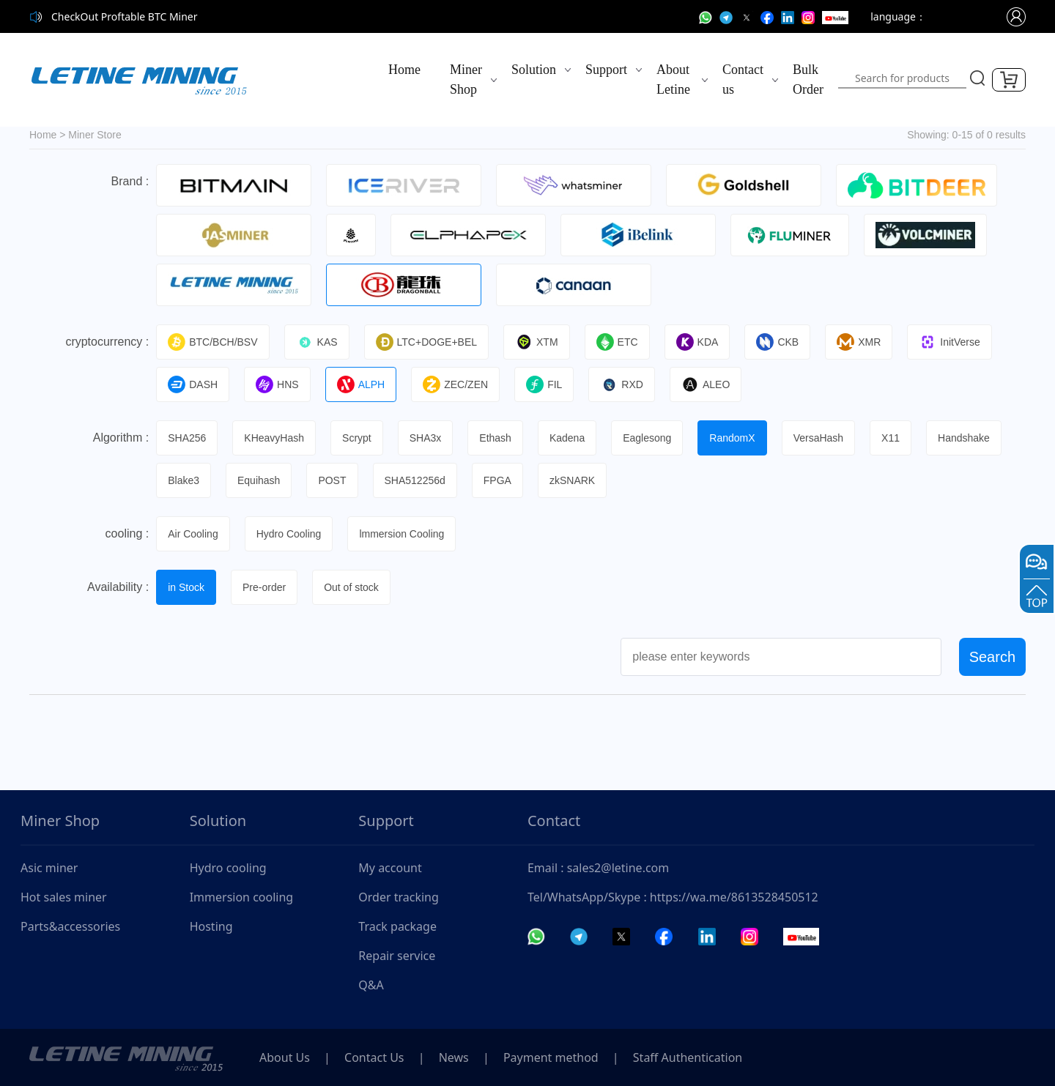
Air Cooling (193, 534)
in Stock (186, 587)
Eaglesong (647, 438)
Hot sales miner (64, 897)
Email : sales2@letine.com (598, 868)
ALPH (361, 384)
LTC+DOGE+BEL (426, 342)
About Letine (673, 79)
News (454, 1057)
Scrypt (356, 438)
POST (332, 480)
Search (992, 657)
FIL (544, 384)
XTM (536, 342)
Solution (533, 69)
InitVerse (949, 342)
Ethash (495, 438)
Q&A (370, 985)
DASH (193, 384)
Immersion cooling (242, 897)
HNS (277, 384)
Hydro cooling (228, 868)
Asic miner (49, 868)
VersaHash (818, 438)
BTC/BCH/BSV (212, 342)
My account (389, 868)
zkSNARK (572, 480)
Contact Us (374, 1057)
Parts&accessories (70, 926)
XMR (859, 342)
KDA (697, 342)
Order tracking (398, 897)
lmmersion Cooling (401, 534)
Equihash (258, 480)
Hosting (211, 926)
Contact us (742, 79)
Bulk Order (808, 79)
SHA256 (187, 438)
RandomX (732, 438)
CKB (777, 342)
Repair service (396, 956)
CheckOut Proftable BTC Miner (124, 16)
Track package (397, 926)
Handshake (964, 438)
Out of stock (351, 587)
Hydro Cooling (289, 534)
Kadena (567, 438)
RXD (621, 384)
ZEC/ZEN (455, 384)
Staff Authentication (687, 1057)
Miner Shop (466, 79)
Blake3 (183, 480)
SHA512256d (415, 480)
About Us (284, 1057)
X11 (890, 438)
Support (606, 69)
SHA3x (426, 438)
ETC (617, 342)
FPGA (497, 480)
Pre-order (264, 587)
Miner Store (94, 135)
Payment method (551, 1057)
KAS (317, 342)
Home (404, 69)
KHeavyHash (274, 438)
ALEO (705, 384)
